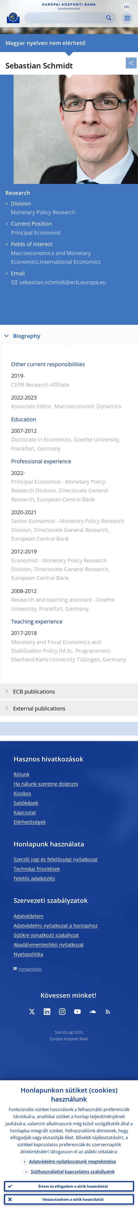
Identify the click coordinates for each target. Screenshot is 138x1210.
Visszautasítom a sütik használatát (73, 1199)
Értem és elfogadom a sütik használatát (73, 1186)
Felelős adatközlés (34, 878)
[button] (127, 6)
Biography (21, 336)
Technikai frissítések (37, 869)
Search (108, 18)
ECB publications (28, 691)
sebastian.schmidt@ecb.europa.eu (62, 282)
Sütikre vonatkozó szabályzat (46, 935)
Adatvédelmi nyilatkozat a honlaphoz (56, 925)
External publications (33, 708)
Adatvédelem (28, 916)
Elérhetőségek (30, 822)
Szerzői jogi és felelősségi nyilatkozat (56, 859)
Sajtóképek (26, 803)
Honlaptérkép (30, 969)
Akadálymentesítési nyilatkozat (49, 944)
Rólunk (21, 774)
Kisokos (22, 793)
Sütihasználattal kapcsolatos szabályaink (73, 1172)
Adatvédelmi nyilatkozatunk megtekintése (72, 1161)
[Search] (66, 18)
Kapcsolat (25, 812)
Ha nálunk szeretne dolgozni (46, 784)
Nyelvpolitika (28, 954)
